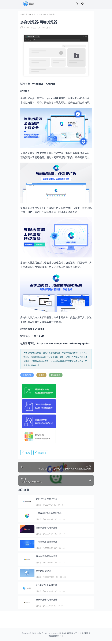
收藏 (26, 452)
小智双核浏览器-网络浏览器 (49, 513)
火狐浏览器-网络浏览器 (46, 527)
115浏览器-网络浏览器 (46, 585)
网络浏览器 (55, 375)
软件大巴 (40, 633)
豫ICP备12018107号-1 (70, 633)
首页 (33, 14)
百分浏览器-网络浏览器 (46, 556)
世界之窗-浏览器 (43, 570)
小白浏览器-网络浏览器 (46, 542)
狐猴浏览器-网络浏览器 (46, 599)
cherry (24, 27)
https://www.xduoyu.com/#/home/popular (63, 343)
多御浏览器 (27, 375)
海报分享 (40, 452)
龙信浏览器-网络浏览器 (46, 498)
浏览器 (52, 14)
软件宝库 (42, 14)
